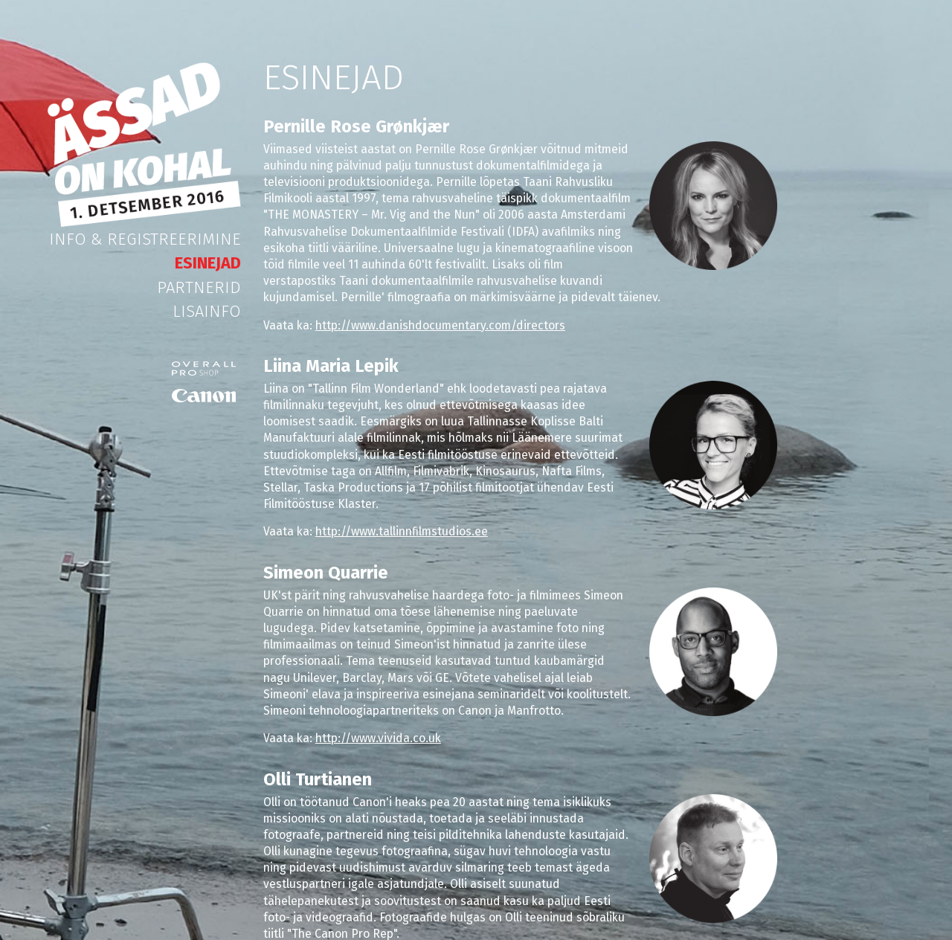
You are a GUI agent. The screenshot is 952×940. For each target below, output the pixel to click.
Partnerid (199, 287)
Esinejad (208, 263)
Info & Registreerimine (145, 239)
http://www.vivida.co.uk (378, 738)
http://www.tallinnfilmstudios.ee (401, 531)
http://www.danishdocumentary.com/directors (440, 325)
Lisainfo (207, 311)
